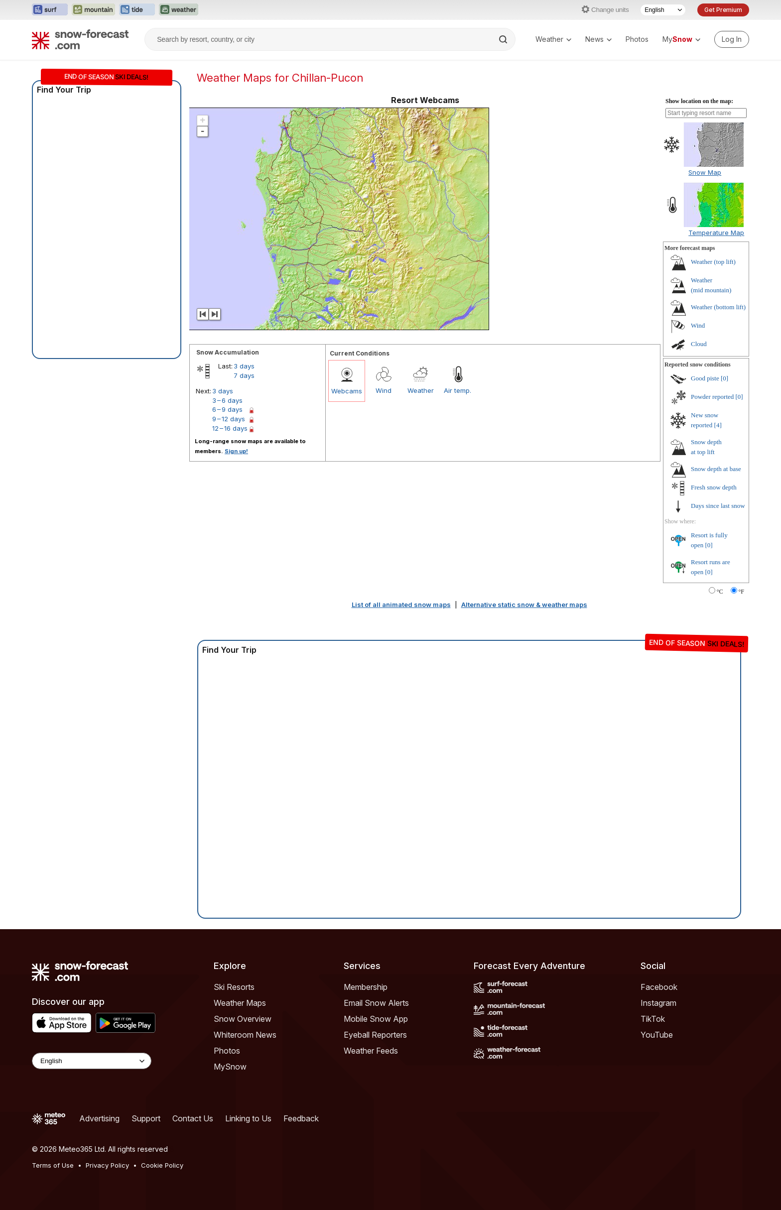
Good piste (705, 378)
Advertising (99, 1118)
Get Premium (723, 9)
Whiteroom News (245, 1035)
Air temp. (457, 390)
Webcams (346, 391)
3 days (244, 366)
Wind (383, 390)
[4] (718, 425)
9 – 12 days (228, 419)
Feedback (301, 1118)
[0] (724, 378)
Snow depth (716, 469)
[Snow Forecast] (80, 39)
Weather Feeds (371, 1051)
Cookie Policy (162, 1165)
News (598, 39)
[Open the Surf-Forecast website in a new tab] (50, 9)
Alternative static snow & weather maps (524, 604)
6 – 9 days (227, 409)
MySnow (230, 1067)
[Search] (504, 39)
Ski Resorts (234, 987)
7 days (244, 375)
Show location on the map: (699, 101)
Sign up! (236, 451)
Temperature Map (716, 233)
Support (145, 1118)
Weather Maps (240, 1003)
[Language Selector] (663, 9)
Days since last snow (718, 505)
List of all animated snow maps (401, 604)
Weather (553, 39)
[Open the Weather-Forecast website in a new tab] (178, 9)
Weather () (713, 261)
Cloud (699, 344)
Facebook (659, 987)
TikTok (653, 1019)
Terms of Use (53, 1165)
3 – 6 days (227, 400)
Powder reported (712, 396)
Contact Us (192, 1118)
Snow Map (704, 172)
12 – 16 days (230, 428)
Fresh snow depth (714, 487)
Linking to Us (248, 1118)
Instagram (658, 1003)
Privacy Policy (107, 1165)
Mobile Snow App (376, 1019)
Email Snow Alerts (376, 1003)
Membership (366, 987)
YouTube (657, 1035)
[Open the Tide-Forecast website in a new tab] (137, 9)
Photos (637, 39)
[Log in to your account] (731, 39)
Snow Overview (242, 1019)
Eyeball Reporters (375, 1035)
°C (720, 591)
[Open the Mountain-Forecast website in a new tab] (93, 9)
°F (741, 591)
